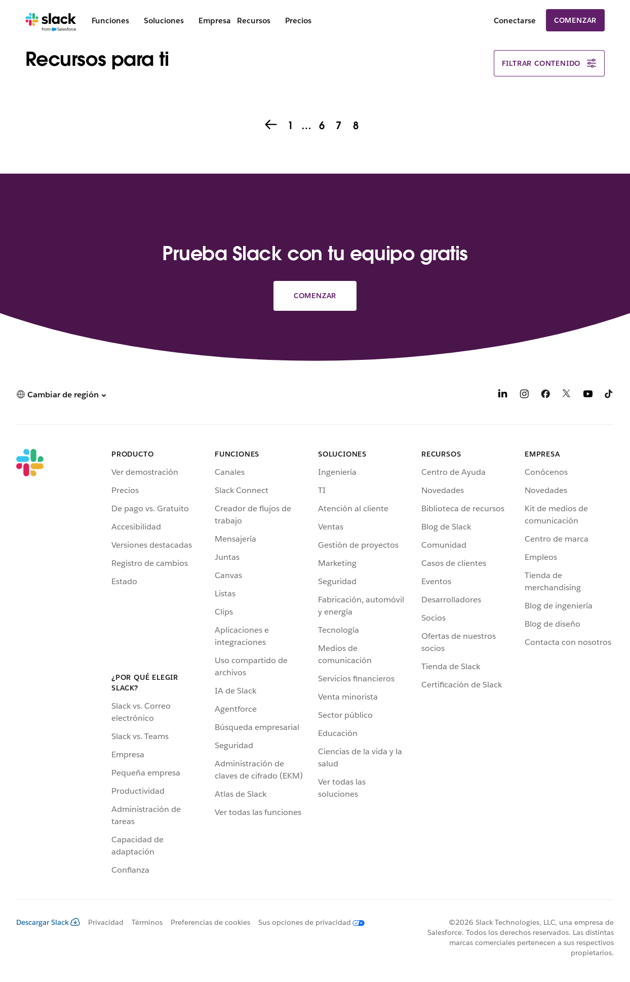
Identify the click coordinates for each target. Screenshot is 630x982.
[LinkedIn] (502, 395)
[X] (566, 395)
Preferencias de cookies (210, 922)
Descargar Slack (48, 922)
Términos (147, 922)
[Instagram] (524, 395)
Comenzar (575, 20)
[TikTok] (609, 395)
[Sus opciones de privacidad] (307, 922)
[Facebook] (545, 395)
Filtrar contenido (549, 63)
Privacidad (106, 922)
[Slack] (50, 20)
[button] (61, 394)
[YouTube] (588, 395)
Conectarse (515, 20)
